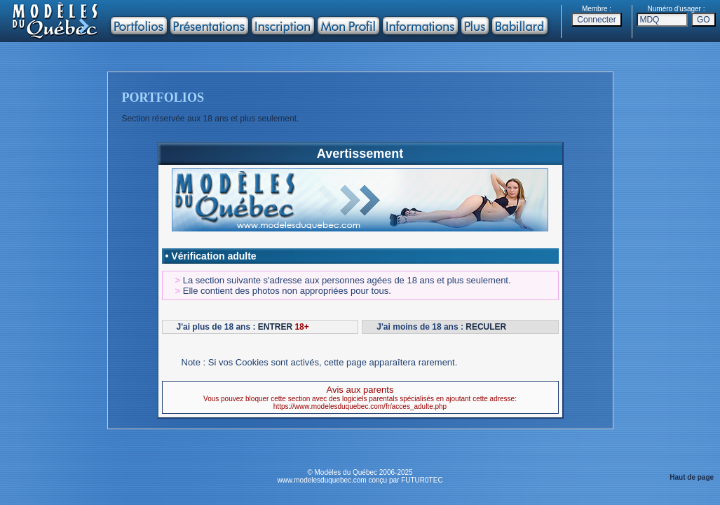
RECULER (486, 327)
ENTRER (275, 327)
